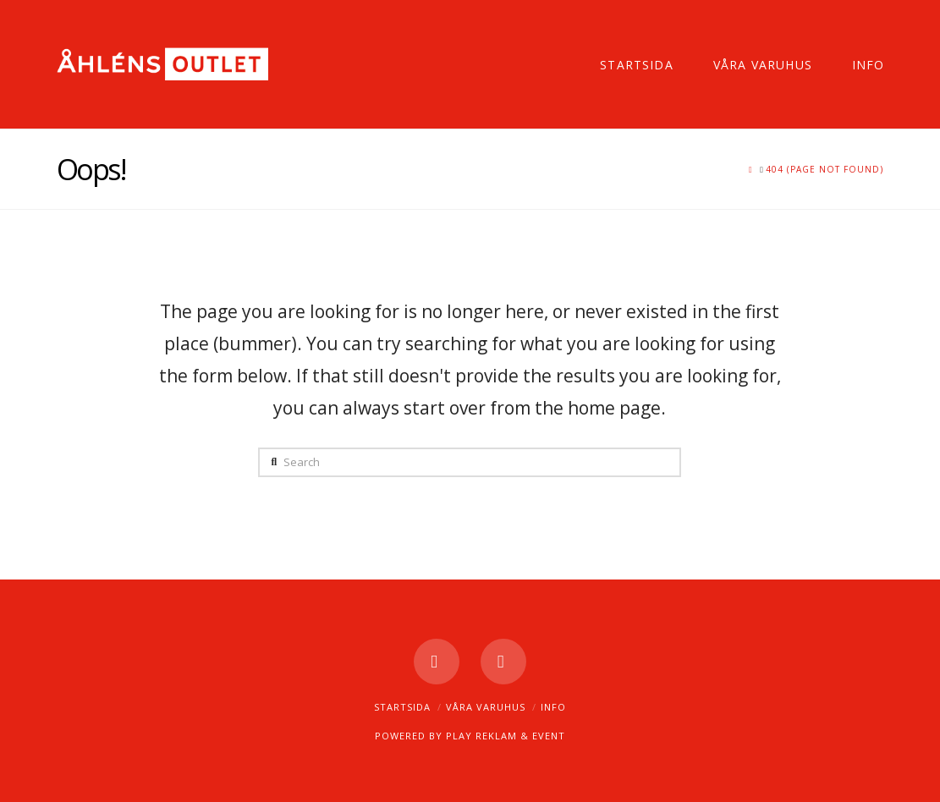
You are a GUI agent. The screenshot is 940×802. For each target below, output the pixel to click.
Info (553, 706)
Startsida (402, 706)
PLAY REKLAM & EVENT (505, 735)
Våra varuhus (485, 706)
